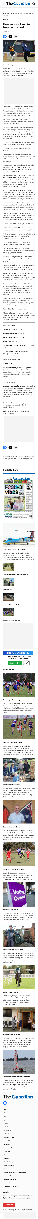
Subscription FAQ (9, 1165)
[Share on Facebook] (5, 36)
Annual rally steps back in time (13, 949)
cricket (10, 13)
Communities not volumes (11, 827)
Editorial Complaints (10, 1179)
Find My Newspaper (10, 1162)
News (5, 1116)
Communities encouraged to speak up (15, 574)
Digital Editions (9, 1137)
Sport (5, 1120)
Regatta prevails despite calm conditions (16, 1076)
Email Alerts (7, 1144)
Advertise (7, 1151)
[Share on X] (10, 36)
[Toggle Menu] (4, 4)
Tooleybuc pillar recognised (12, 1034)
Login (5, 1109)
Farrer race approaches (10, 909)
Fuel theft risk (7, 589)
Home (5, 13)
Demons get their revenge (11, 620)
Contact (6, 1158)
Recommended (8, 1148)
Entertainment (8, 1127)
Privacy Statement (10, 1183)
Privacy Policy (8, 1176)
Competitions (8, 1141)
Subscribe (7, 1134)
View (5, 1169)
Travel (6, 1123)
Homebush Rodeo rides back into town (15, 605)
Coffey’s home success (10, 992)
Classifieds (7, 1155)
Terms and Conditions (11, 1186)
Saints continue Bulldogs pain (12, 742)
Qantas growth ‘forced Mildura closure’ (14, 549)
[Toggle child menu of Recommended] (33, 1148)
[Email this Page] (16, 36)
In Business (7, 1130)
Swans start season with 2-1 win (13, 869)
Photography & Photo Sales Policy (15, 1172)
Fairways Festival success (11, 784)
